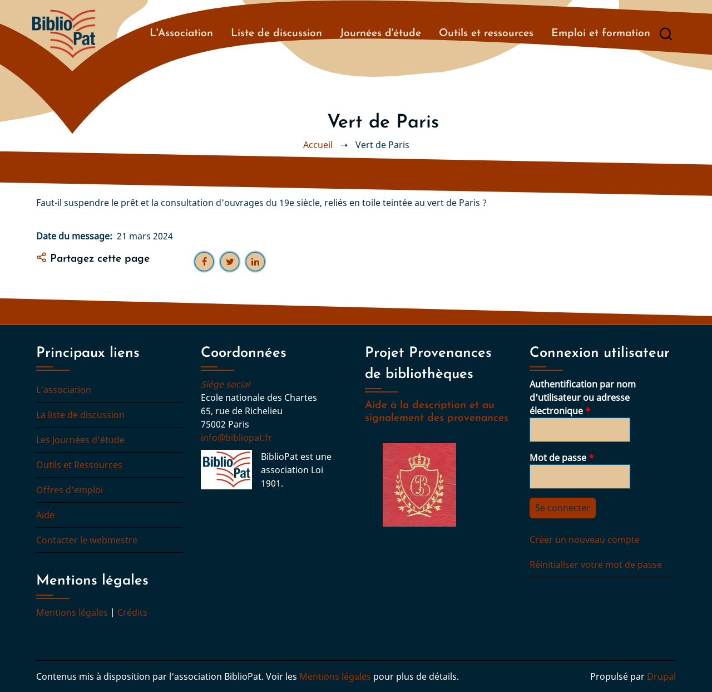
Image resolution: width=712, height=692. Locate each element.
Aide (45, 515)
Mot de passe (558, 457)
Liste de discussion (276, 33)
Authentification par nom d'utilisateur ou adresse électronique (583, 397)
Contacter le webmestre (86, 540)
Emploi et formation (600, 33)
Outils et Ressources (79, 465)
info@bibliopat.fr (236, 437)
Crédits (132, 612)
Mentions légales (72, 612)
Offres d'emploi (69, 490)
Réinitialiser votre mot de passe (596, 564)
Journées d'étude (380, 33)
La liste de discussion (80, 415)
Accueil (318, 145)
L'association (63, 390)
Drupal (661, 676)
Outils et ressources (486, 33)
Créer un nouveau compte (585, 539)
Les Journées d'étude (80, 440)
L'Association (181, 33)
